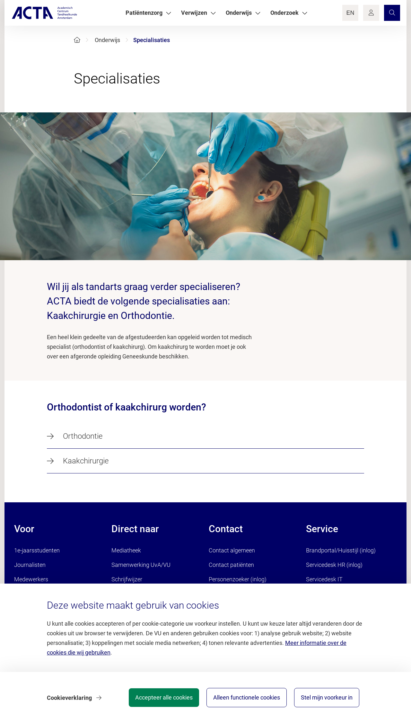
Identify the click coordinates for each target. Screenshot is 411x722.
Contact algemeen (232, 550)
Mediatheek (126, 550)
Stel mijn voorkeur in (327, 697)
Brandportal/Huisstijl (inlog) (341, 550)
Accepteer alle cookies (163, 697)
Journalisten (30, 564)
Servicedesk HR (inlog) (334, 564)
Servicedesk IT (324, 579)
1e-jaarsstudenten (37, 550)
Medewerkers (31, 579)
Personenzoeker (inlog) (238, 579)
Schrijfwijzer (126, 579)
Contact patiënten (231, 564)
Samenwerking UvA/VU (141, 564)
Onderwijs (107, 40)
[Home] (77, 40)
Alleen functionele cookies (246, 697)
